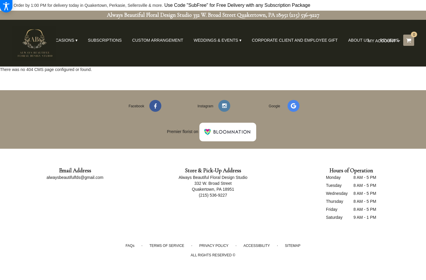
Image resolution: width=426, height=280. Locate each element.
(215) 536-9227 (304, 15)
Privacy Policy (213, 246)
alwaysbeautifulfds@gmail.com (74, 177)
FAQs (129, 246)
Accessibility (256, 246)
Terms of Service (166, 246)
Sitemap (293, 246)
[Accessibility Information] (6, 6)
